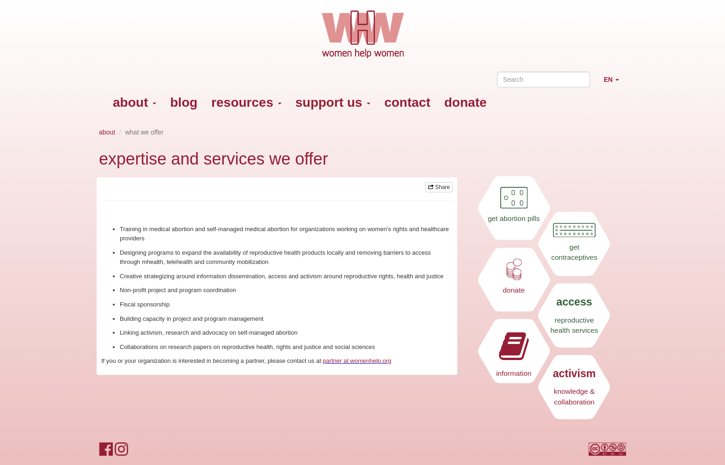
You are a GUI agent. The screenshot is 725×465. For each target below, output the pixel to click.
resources (246, 102)
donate (465, 102)
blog (183, 102)
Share (439, 187)
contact (407, 102)
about (134, 102)
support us (332, 102)
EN (615, 83)
